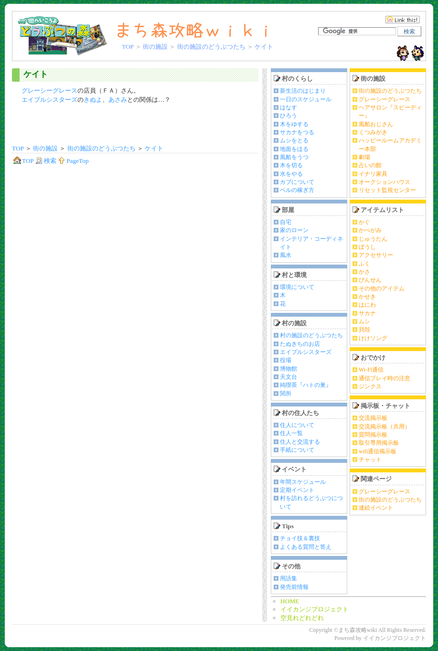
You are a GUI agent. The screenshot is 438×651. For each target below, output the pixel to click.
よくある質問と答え (305, 547)
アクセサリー (376, 255)
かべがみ (370, 230)
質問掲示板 (373, 434)
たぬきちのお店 (300, 344)
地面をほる (294, 149)
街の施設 (155, 46)
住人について (297, 425)
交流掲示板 (373, 418)
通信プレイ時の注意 (384, 378)
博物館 (288, 368)
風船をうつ (294, 157)
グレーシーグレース (49, 90)
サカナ (367, 313)
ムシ (364, 321)
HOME (289, 601)
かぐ (364, 222)
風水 (285, 255)
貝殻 (364, 329)
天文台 (288, 377)
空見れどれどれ (302, 617)
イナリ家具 (373, 174)
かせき (367, 296)
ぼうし (367, 247)
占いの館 (370, 165)
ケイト (35, 74)
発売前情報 (294, 587)
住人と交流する (300, 441)
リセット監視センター (387, 190)
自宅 (285, 222)
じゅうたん (373, 238)
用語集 (288, 578)
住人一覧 (291, 433)
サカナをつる (297, 132)
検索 (45, 160)
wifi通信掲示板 (377, 451)
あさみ (117, 99)
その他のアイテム (382, 288)
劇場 (364, 157)
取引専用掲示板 (379, 442)
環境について (297, 287)
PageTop (73, 160)
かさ (364, 271)
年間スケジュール (303, 482)
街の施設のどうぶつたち (211, 46)
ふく (364, 263)
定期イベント (297, 490)
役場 (285, 360)
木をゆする (294, 124)
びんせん (370, 280)
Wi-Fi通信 (371, 369)
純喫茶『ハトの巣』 (305, 385)
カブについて (297, 182)
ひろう (288, 115)
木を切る (291, 165)
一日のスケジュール (305, 99)
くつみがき (373, 132)
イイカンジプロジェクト (314, 609)
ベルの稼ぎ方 (297, 190)
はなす (288, 107)
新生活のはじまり (303, 90)
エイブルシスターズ (49, 99)
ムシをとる (294, 140)
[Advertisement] (135, 125)
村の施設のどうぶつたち (311, 335)
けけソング (373, 338)
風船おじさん (376, 124)
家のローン (294, 230)
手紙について (297, 450)
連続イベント (376, 507)
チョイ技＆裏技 (300, 538)
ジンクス (370, 386)
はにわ (367, 304)
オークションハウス (384, 182)
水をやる (291, 174)
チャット (370, 459)
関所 (285, 393)
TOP (127, 46)
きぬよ (93, 99)
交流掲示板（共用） (384, 426)
